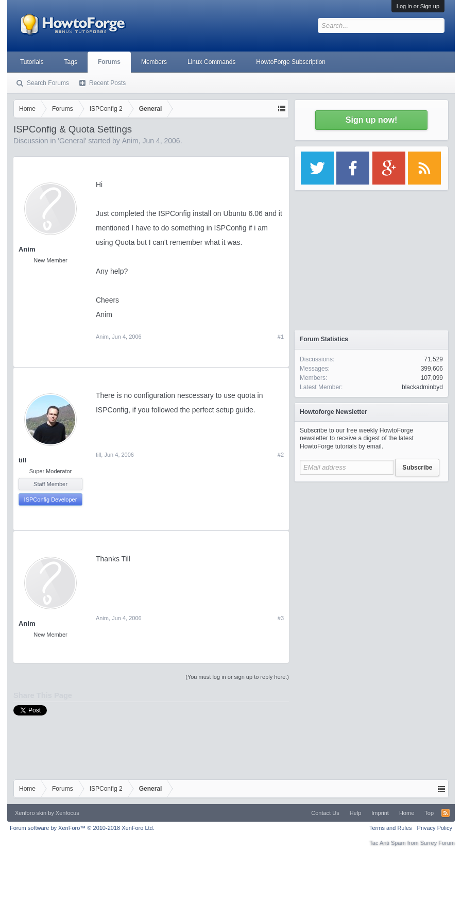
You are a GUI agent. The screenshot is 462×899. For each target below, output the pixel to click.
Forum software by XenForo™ (82, 828)
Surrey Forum (437, 843)
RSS (445, 813)
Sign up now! (371, 119)
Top (429, 813)
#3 (281, 618)
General (72, 141)
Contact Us (325, 813)
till (22, 460)
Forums (109, 61)
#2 (281, 455)
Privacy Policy (434, 828)
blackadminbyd (422, 387)
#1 (281, 337)
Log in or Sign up (418, 6)
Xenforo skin (30, 813)
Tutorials (32, 61)
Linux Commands (211, 61)
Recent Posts (107, 83)
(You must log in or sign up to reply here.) (237, 677)
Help (356, 813)
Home (406, 813)
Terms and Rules (390, 828)
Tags (70, 61)
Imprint (380, 813)
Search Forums (48, 83)
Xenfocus (67, 813)
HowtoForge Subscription (291, 61)
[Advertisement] (371, 551)
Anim (130, 141)
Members (154, 61)
